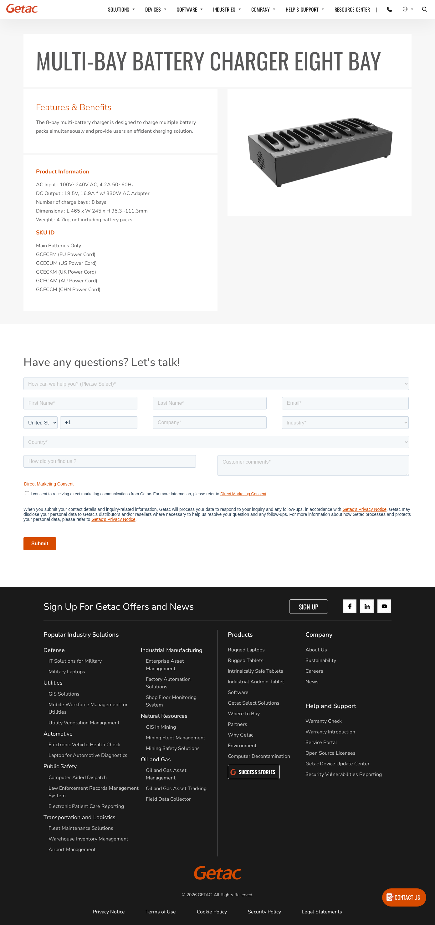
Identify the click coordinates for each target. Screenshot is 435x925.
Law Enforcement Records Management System (94, 792)
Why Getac (240, 735)
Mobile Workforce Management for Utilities (88, 708)
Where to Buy (244, 713)
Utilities (53, 682)
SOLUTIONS (118, 9)
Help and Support (330, 706)
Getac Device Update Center (337, 763)
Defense (54, 650)
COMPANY (260, 9)
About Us (316, 649)
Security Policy (264, 911)
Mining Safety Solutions (173, 748)
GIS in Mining (161, 727)
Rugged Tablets (246, 660)
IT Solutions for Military (75, 661)
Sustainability (320, 660)
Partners (237, 724)
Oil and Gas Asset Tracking (176, 788)
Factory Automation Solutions (168, 683)
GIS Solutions (64, 694)
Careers (314, 671)
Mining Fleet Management (175, 737)
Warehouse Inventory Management (88, 838)
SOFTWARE (187, 9)
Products (240, 634)
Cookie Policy (212, 911)
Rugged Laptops (246, 649)
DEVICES (153, 9)
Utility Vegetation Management (84, 722)
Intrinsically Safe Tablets (255, 671)
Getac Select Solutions (253, 703)
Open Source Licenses (330, 753)
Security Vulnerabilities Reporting (343, 774)
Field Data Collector (168, 799)
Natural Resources (164, 716)
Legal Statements (322, 911)
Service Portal (321, 742)
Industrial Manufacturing (171, 650)
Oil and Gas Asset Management (166, 774)
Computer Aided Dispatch (78, 777)
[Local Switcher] (401, 9)
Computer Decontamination (259, 756)
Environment (242, 745)
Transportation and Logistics (79, 817)
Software (238, 692)
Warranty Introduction (330, 731)
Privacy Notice (109, 911)
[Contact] (385, 9)
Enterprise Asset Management (165, 665)
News (312, 681)
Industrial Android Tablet (256, 681)
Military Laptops (67, 671)
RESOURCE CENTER (352, 9)
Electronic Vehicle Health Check (84, 744)
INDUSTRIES (224, 9)
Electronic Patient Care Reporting (86, 806)
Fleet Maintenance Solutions (81, 828)
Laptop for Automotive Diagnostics (88, 755)
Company (318, 634)
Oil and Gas (156, 759)
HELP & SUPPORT (302, 9)
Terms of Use (161, 911)
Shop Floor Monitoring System (171, 701)
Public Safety (60, 766)
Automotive (58, 733)
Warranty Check (323, 721)
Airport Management (72, 849)
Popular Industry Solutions (81, 634)
